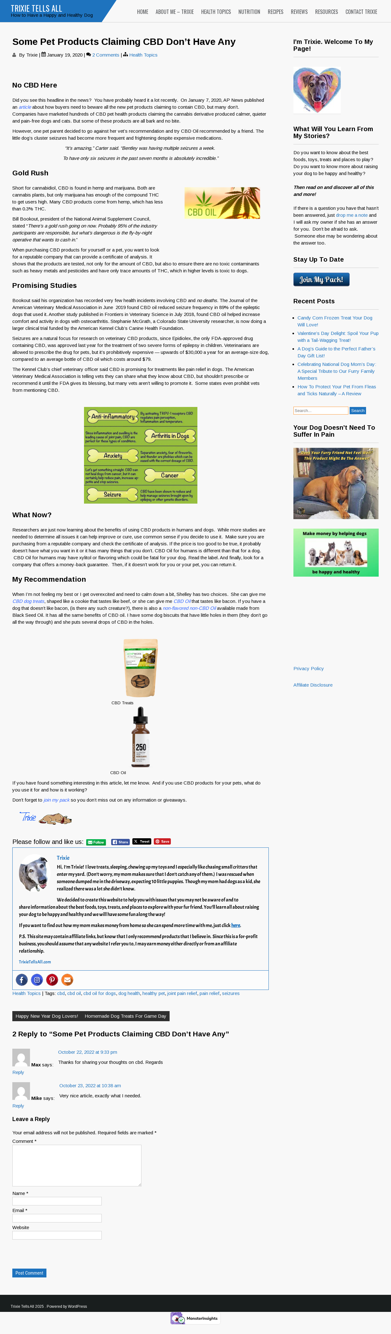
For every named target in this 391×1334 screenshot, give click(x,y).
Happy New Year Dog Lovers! (46, 1016)
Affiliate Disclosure (313, 685)
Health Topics (216, 11)
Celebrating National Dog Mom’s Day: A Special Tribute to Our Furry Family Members (337, 371)
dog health (129, 993)
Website (20, 1235)
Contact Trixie (361, 11)
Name (20, 1201)
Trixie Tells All (36, 8)
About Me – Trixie (175, 11)
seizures (231, 993)
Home (142, 11)
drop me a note (352, 215)
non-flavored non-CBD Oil (189, 608)
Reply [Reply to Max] (18, 1072)
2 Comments (105, 55)
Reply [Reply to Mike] (18, 1105)
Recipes (275, 11)
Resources (326, 11)
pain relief (210, 993)
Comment (24, 1141)
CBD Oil (181, 601)
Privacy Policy (308, 668)
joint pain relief (182, 993)
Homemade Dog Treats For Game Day (125, 1016)
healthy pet (153, 993)
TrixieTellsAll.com (35, 962)
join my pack (56, 800)
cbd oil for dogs (99, 993)
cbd (61, 993)
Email (19, 1218)
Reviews (299, 11)
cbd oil (74, 993)
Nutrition (249, 11)
